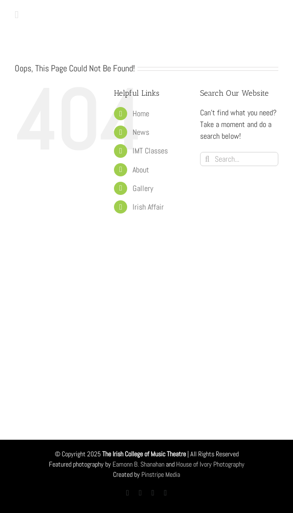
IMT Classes (150, 151)
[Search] (207, 159)
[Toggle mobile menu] (17, 15)
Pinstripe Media (160, 474)
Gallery (143, 188)
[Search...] (239, 159)
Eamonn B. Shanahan (138, 464)
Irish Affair (148, 207)
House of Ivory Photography (210, 464)
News (141, 132)
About (141, 170)
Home (141, 113)
